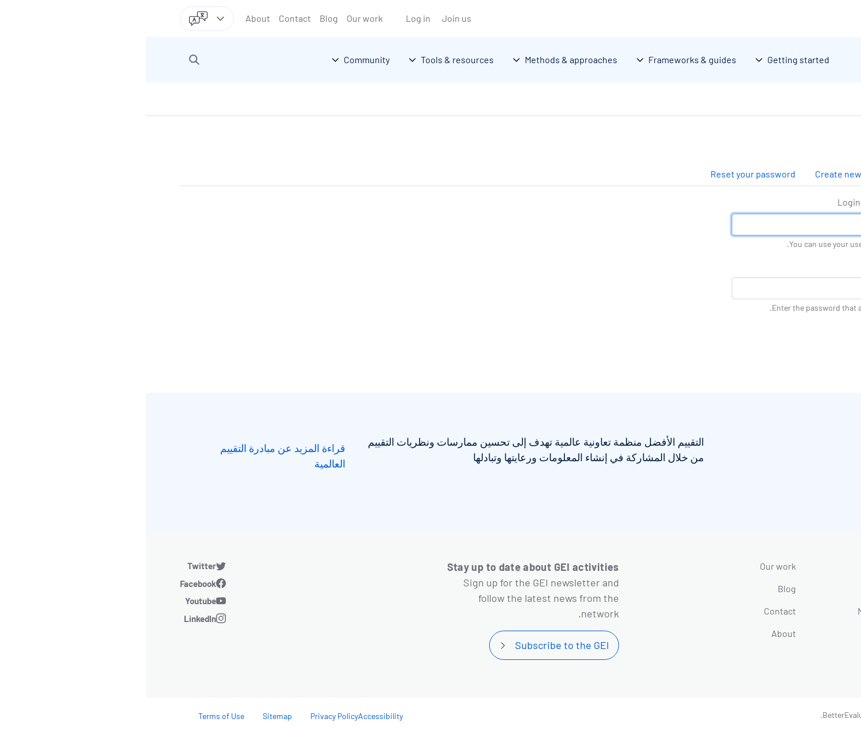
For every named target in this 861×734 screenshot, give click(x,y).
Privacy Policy (188, 716)
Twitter (55, 566)
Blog (183, 18)
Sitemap (131, 716)
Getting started (773, 566)
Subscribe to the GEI (416, 645)
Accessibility (234, 716)
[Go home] (775, 60)
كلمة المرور (805, 265)
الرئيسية (809, 99)
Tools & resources (767, 633)
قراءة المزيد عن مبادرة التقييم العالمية (136, 456)
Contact (149, 18)
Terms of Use (75, 716)
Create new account (709, 173)
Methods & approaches (758, 610)
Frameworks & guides (760, 588)
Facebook (52, 583)
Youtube (54, 601)
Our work (219, 18)
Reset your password (606, 173)
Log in (272, 18)
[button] (48, 60)
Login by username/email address (759, 201)
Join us (310, 18)
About (111, 18)
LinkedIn (54, 618)
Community (781, 655)
